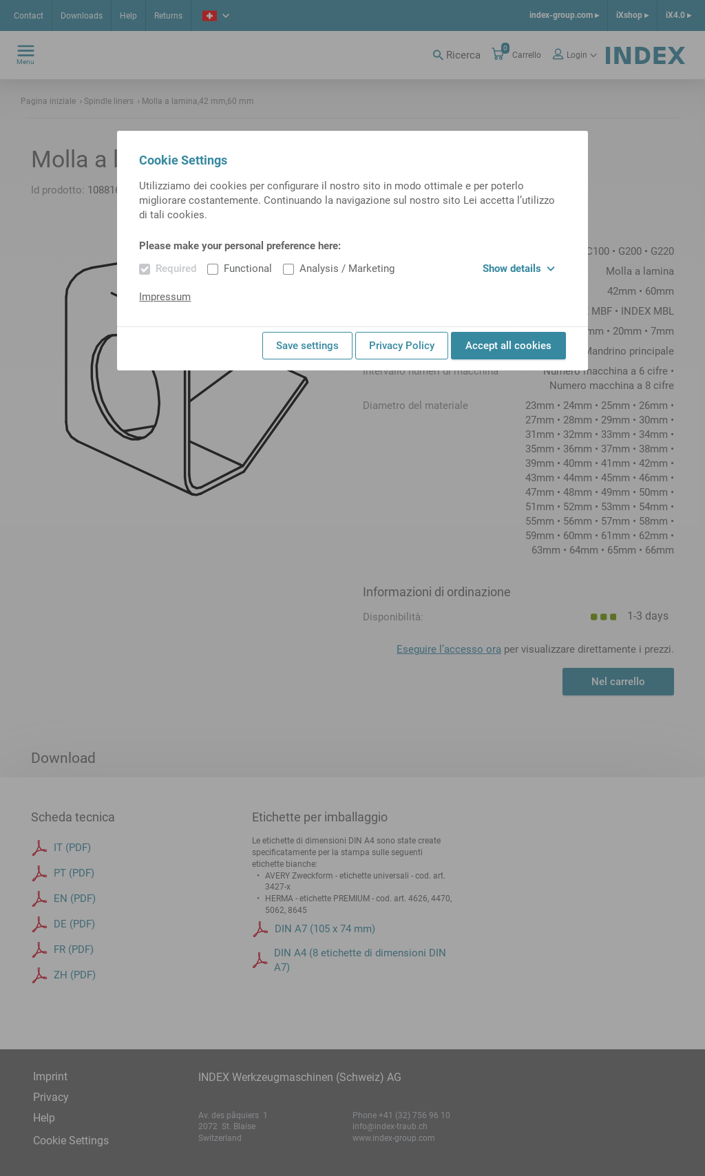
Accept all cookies (508, 345)
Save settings (307, 345)
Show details (519, 268)
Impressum (165, 297)
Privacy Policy (401, 345)
